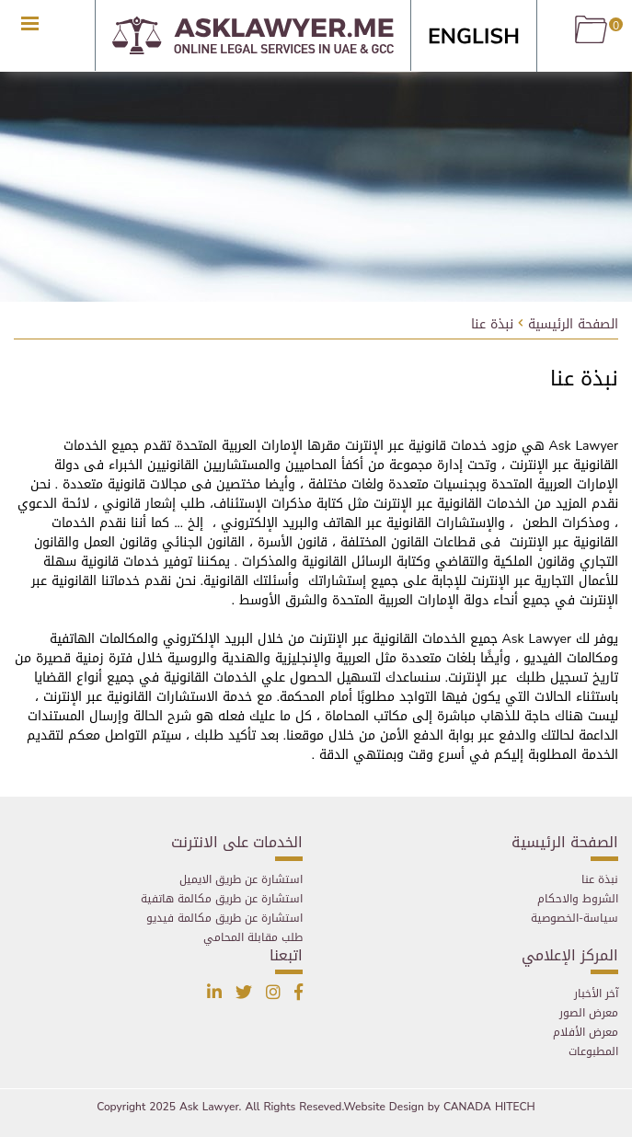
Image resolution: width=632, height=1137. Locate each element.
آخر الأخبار (596, 993)
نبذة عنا (492, 326)
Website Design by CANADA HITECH (439, 1107)
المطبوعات (593, 1051)
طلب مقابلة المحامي (253, 937)
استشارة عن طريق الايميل (241, 879)
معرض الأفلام (585, 1032)
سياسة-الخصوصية (574, 918)
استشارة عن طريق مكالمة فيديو (224, 918)
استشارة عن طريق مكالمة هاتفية (222, 899)
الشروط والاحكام (577, 899)
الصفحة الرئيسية (573, 326)
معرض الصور (588, 1013)
